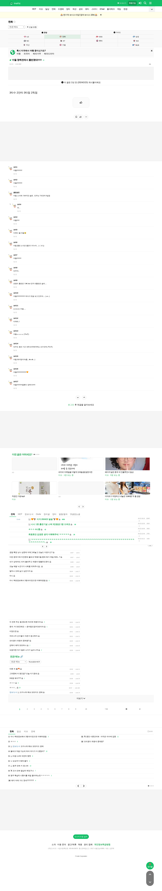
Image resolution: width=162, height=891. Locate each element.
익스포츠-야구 (34, 669)
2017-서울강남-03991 (97, 856)
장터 (68, 9)
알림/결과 (63, 518)
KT (62, 41)
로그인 (71, 405)
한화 (10, 21)
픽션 (74, 9)
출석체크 (111, 9)
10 (86, 717)
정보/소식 (29, 518)
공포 (81, 9)
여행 (19, 54)
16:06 (150, 739)
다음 (106, 716)
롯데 (99, 41)
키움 (62, 45)
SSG (99, 37)
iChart (102, 9)
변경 (125, 9)
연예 (53, 9)
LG (26, 37)
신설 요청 (32, 27)
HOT (34, 9)
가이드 (117, 32)
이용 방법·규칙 (122, 3)
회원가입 (132, 3)
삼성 (136, 37)
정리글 (47, 518)
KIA (136, 41)
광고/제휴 (72, 852)
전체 (13, 518)
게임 (119, 9)
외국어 (27, 54)
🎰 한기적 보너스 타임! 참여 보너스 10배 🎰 (78, 15)
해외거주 (37, 54)
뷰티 (87, 9)
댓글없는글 (75, 518)
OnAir (38, 518)
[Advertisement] (81, 431)
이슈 (41, 9)
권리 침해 (88, 852)
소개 (54, 852)
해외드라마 (49, 54)
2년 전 (11, 64)
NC (26, 41)
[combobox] (16, 27)
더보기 (81, 706)
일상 (47, 9)
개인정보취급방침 (102, 852)
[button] (79, 510)
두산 (26, 45)
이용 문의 (61, 852)
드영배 (61, 9)
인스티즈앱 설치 (81, 844)
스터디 (94, 9)
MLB (136, 45)
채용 (80, 852)
